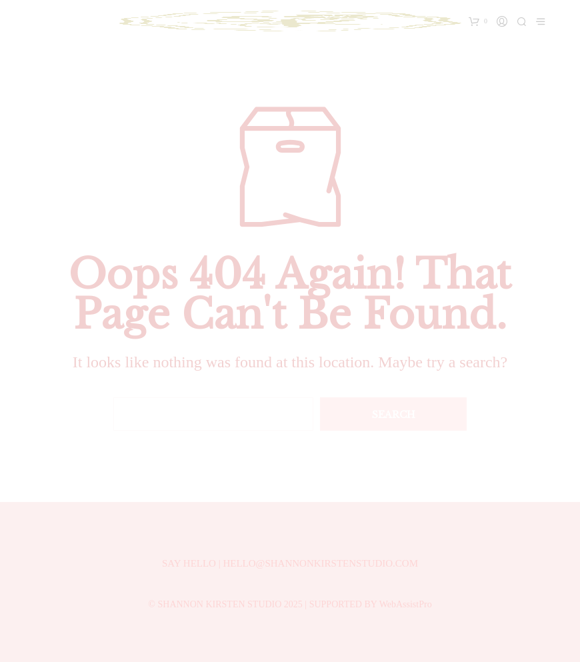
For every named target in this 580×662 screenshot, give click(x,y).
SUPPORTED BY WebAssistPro (370, 604)
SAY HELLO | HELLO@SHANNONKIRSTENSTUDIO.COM (290, 563)
